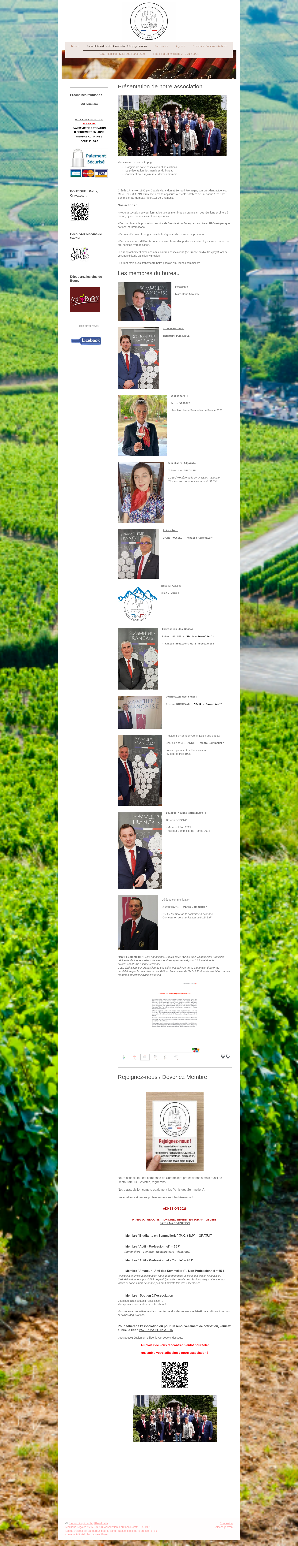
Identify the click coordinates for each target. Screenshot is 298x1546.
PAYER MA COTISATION (175, 1223)
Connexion (226, 1523)
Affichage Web (224, 1527)
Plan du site (101, 1523)
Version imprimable (79, 1523)
